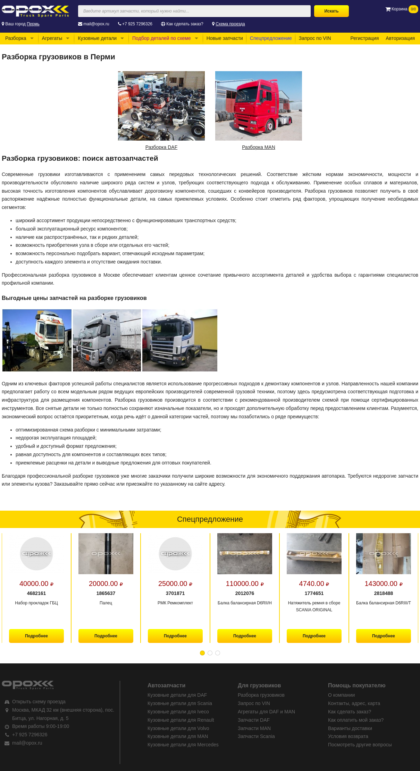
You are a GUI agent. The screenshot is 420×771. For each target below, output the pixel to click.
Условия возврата (348, 736)
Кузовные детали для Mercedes (183, 744)
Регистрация (364, 38)
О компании (341, 695)
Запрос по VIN (315, 38)
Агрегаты (52, 38)
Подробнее (36, 636)
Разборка (15, 38)
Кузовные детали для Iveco (178, 711)
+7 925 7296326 (137, 24)
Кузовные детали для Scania (180, 703)
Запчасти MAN (254, 728)
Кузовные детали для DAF (177, 695)
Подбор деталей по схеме (161, 38)
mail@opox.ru (96, 24)
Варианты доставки (350, 728)
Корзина (401, 9)
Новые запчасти (225, 38)
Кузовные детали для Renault (181, 720)
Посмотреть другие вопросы (360, 744)
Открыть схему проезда (39, 701)
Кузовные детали (97, 38)
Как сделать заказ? (184, 24)
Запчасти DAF (254, 720)
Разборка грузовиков (261, 695)
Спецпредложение (271, 38)
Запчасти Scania (256, 736)
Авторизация (400, 38)
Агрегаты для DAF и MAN (266, 711)
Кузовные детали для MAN (178, 736)
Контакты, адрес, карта (354, 703)
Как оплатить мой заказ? (356, 720)
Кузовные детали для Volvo (178, 728)
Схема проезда (230, 24)
